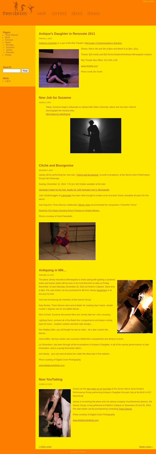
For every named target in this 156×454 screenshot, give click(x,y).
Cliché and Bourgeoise (56, 165)
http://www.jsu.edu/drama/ (58, 114)
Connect (58, 13)
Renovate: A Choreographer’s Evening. (103, 43)
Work (41, 13)
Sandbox (82, 451)
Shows (93, 13)
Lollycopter (66, 195)
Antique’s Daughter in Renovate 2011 (67, 34)
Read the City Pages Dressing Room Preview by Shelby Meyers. (69, 210)
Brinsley (10, 45)
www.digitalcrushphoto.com (52, 365)
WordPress (74, 451)
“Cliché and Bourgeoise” (87, 175)
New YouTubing (50, 379)
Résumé (10, 52)
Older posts (45, 446)
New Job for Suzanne (55, 97)
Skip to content (148, 1)
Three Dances (15, 13)
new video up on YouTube (99, 389)
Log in (8, 81)
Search (7, 67)
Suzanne (10, 47)
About (76, 13)
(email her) (102, 290)
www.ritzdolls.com (89, 66)
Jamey (9, 50)
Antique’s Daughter (48, 43)
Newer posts (146, 446)
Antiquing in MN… (52, 270)
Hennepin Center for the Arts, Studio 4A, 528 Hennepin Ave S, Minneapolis (74, 190)
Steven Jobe (84, 205)
